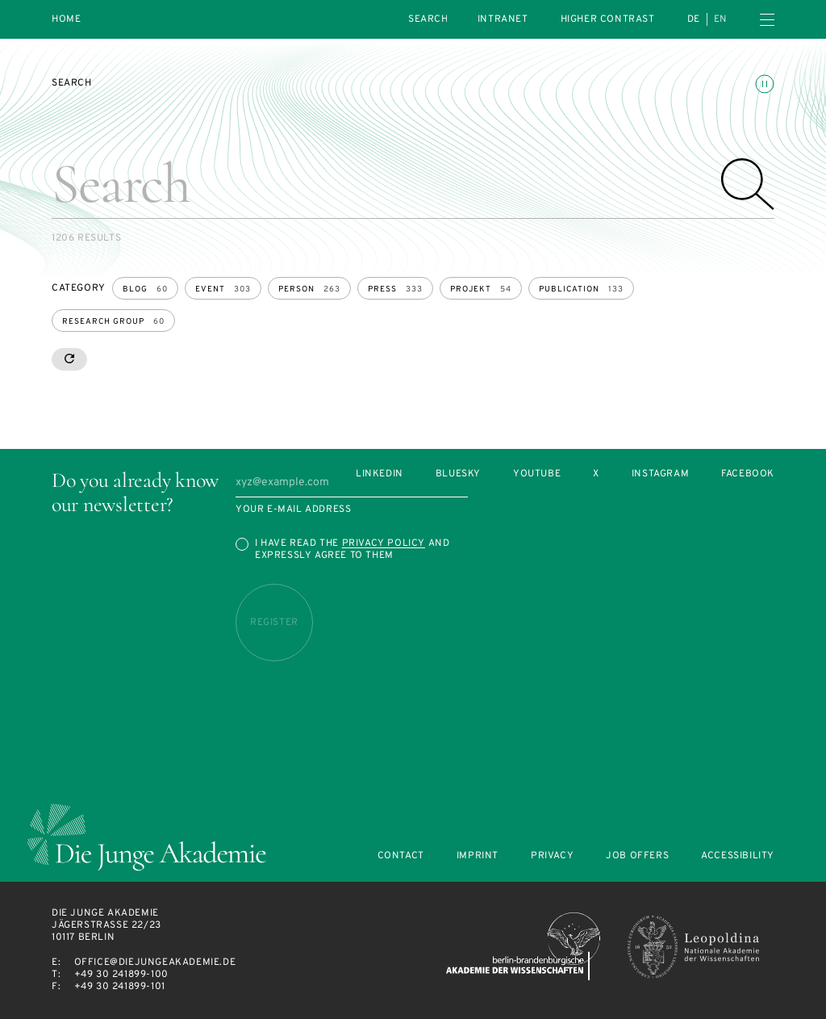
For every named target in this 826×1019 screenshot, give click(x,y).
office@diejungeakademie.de (155, 962)
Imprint (478, 856)
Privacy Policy (383, 543)
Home (66, 20)
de (693, 19)
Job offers (637, 856)
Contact (401, 856)
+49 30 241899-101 (119, 986)
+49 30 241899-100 (121, 974)
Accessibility (737, 856)
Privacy (552, 856)
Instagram (660, 474)
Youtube (537, 474)
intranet (503, 19)
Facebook (747, 474)
